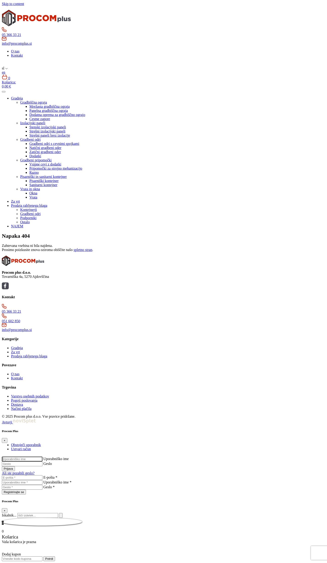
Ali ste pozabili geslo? (18, 473)
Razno (34, 172)
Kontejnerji (28, 210)
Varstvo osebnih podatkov (30, 396)
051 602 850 (11, 321)
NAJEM (17, 226)
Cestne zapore (39, 119)
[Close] (4, 440)
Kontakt (17, 55)
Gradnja (17, 98)
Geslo (47, 464)
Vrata (33, 197)
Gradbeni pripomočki (36, 160)
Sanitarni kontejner (43, 185)
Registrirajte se (14, 492)
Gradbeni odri (30, 139)
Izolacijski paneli (32, 123)
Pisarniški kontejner (44, 181)
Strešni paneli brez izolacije (49, 135)
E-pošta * (50, 477)
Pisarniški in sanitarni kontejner (43, 177)
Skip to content (13, 4)
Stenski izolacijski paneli (47, 127)
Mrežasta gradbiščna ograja (49, 106)
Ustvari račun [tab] (21, 449)
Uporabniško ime (56, 459)
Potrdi (49, 558)
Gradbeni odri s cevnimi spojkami (54, 144)
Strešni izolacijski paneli (47, 131)
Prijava (8, 468)
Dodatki (35, 156)
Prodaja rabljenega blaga (29, 205)
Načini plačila (21, 409)
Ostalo (25, 222)
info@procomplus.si (17, 43)
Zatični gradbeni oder (45, 152)
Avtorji (19, 422)
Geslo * (49, 487)
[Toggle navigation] (4, 91)
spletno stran (83, 250)
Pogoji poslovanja (24, 400)
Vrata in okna (30, 189)
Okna (33, 193)
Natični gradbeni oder (45, 148)
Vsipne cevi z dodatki (45, 164)
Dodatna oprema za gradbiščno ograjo (57, 115)
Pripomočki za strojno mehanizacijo (55, 168)
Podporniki (28, 218)
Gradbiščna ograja (33, 102)
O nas (15, 51)
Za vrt (15, 201)
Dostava (17, 404)
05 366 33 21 (11, 35)
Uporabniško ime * (57, 482)
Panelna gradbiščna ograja (48, 111)
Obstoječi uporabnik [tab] (26, 445)
